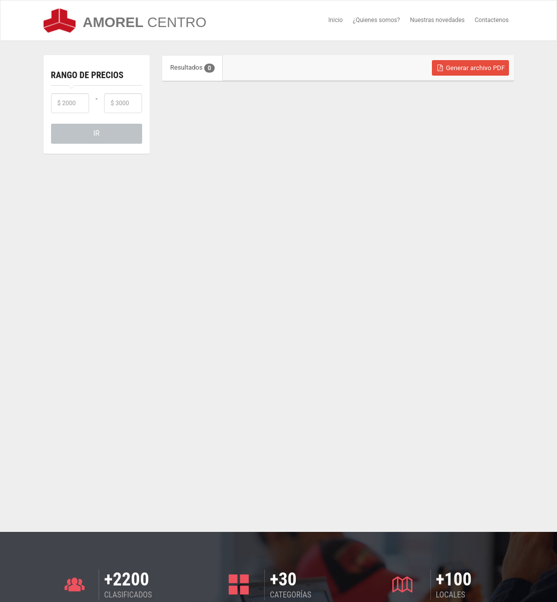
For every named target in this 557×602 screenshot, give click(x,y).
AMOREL (125, 21)
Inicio (335, 20)
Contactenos (492, 20)
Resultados (192, 68)
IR (97, 133)
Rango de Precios (87, 75)
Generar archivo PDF (470, 68)
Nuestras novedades (437, 20)
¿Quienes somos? (376, 20)
